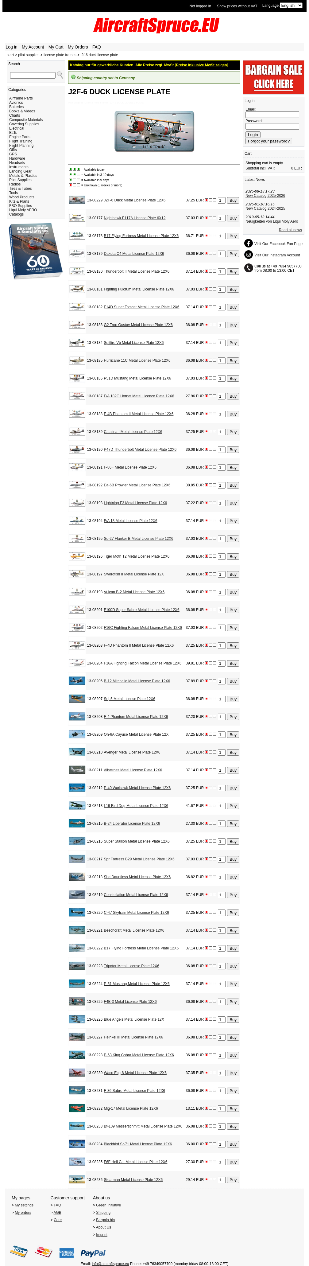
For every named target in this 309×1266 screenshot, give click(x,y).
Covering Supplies (24, 124)
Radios (15, 184)
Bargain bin (105, 1220)
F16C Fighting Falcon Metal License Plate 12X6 (143, 627)
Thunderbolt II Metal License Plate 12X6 (136, 271)
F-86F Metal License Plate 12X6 (130, 467)
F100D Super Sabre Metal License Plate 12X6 (142, 610)
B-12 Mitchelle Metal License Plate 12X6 (137, 681)
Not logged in (200, 6)
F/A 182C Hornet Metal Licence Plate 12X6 (139, 396)
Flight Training (20, 141)
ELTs (13, 132)
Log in (11, 47)
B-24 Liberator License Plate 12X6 (132, 823)
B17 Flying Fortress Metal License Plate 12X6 (141, 236)
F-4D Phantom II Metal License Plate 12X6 (139, 645)
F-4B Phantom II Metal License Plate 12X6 (139, 414)
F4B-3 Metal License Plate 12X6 (130, 1001)
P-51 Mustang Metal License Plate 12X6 (137, 984)
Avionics (16, 102)
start (10, 55)
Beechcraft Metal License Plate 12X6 (134, 930)
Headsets (17, 163)
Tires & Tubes (20, 188)
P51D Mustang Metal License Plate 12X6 (137, 378)
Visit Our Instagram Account (277, 255)
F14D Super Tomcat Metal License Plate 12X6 (142, 307)
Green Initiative (108, 1205)
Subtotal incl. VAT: (260, 168)
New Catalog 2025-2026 (265, 195)
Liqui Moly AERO (23, 210)
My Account (33, 47)
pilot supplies (28, 55)
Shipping (103, 1212)
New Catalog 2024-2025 (265, 208)
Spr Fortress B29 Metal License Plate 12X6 (139, 859)
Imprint (101, 1235)
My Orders (78, 47)
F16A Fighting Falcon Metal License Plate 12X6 (143, 663)
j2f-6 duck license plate (99, 55)
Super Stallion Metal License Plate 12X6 (137, 841)
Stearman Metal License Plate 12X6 (133, 1180)
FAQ (96, 47)
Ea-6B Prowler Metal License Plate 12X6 (137, 485)
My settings (24, 1205)
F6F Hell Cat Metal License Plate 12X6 (136, 1162)
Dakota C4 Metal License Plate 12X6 (134, 253)
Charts (14, 115)
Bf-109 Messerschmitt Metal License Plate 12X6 (143, 1126)
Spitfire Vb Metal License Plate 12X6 (134, 343)
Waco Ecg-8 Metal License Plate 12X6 (135, 1073)
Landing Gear (20, 171)
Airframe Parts (21, 98)
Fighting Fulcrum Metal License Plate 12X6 (139, 289)
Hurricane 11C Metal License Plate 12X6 (137, 360)
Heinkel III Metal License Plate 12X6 (133, 1037)
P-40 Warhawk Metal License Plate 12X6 (137, 788)
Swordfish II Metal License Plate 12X (134, 574)
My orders (23, 1212)
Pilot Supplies (20, 180)
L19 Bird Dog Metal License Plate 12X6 (136, 806)
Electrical (16, 128)
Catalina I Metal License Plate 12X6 (133, 432)
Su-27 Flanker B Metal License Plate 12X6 (138, 538)
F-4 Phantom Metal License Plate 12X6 (136, 717)
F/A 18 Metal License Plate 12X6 (130, 521)
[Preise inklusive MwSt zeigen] (201, 65)
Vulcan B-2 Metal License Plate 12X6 (134, 592)
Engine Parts (19, 137)
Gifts (13, 150)
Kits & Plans (19, 201)
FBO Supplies (20, 206)
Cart (248, 153)
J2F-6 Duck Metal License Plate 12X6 (135, 200)
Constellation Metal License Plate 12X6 (136, 895)
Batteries (16, 107)
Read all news (290, 230)
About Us (103, 1227)
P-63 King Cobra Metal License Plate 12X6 (139, 1055)
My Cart (56, 47)
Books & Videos (22, 111)
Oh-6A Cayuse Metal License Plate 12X (136, 734)
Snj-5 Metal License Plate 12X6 (129, 699)
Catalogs (16, 214)
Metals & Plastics (23, 175)
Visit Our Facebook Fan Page (278, 244)
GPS (13, 154)
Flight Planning (21, 145)
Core (58, 1220)
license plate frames (60, 55)
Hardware (17, 158)
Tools (13, 193)
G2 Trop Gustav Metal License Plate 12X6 (138, 325)
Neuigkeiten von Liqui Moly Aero (271, 221)
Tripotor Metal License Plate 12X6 (131, 966)
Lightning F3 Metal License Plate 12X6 (135, 503)
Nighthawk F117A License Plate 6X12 (135, 218)
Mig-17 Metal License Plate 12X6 (131, 1108)
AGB (57, 1212)
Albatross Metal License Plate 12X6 (133, 770)
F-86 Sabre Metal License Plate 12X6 (134, 1091)
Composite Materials (26, 120)
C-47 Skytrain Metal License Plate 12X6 (136, 912)
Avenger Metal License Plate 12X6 (132, 752)
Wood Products (21, 197)
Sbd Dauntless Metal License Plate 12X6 (137, 877)
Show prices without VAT (237, 6)
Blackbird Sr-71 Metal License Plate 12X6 (138, 1144)
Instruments (19, 167)
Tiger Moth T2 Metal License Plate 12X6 (136, 556)
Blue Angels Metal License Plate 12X (134, 1019)
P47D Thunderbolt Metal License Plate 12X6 (140, 449)
